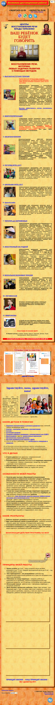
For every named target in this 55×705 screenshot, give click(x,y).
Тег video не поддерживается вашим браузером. (27, 547)
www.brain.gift (49, 694)
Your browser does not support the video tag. (24, 53)
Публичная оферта (7, 690)
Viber (32, 11)
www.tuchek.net (48, 693)
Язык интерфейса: (6, 693)
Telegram (36, 11)
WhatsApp (40, 11)
